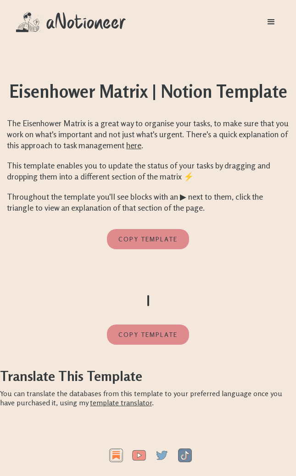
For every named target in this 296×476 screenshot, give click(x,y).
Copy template (148, 239)
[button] (271, 22)
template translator (121, 402)
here (133, 145)
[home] (71, 22)
